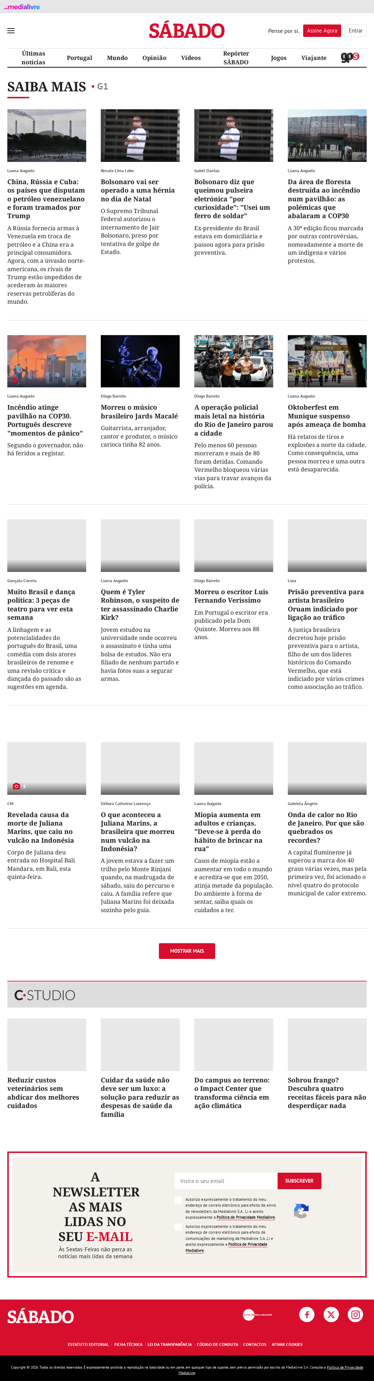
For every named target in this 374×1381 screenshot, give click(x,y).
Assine (322, 30)
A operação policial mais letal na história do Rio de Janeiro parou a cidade (233, 420)
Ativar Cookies (287, 1344)
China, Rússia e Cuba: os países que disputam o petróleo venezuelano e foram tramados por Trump (46, 198)
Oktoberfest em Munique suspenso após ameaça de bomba (327, 416)
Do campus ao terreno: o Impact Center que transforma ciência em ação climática (232, 1092)
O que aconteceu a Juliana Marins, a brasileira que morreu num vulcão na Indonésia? (138, 831)
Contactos (254, 1344)
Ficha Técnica (128, 1344)
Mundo (117, 58)
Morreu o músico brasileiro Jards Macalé (139, 411)
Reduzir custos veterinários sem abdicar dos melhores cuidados (43, 1092)
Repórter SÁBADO (236, 57)
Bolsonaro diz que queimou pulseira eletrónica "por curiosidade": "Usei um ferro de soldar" (232, 198)
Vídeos (191, 58)
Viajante (314, 58)
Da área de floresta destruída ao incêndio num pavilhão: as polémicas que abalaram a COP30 (324, 198)
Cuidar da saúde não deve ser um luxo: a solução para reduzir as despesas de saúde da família (140, 1097)
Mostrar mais (187, 951)
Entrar (356, 30)
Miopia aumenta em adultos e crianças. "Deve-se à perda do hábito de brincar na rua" (228, 831)
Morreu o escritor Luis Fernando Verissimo (231, 595)
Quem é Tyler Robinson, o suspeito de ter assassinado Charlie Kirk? (140, 604)
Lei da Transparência (170, 1344)
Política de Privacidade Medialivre (246, 1217)
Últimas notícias (33, 57)
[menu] (11, 31)
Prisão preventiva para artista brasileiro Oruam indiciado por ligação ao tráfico (326, 604)
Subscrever (299, 1180)
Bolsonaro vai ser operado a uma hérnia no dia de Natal (138, 190)
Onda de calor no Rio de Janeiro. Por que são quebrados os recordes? (326, 827)
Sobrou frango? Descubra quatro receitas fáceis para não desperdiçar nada (327, 1092)
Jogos (279, 58)
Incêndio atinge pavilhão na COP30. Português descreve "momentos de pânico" (45, 420)
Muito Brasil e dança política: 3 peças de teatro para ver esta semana (41, 604)
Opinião (154, 58)
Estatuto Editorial (88, 1344)
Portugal (79, 58)
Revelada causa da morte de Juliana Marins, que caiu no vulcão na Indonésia (40, 827)
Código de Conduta (217, 1344)
